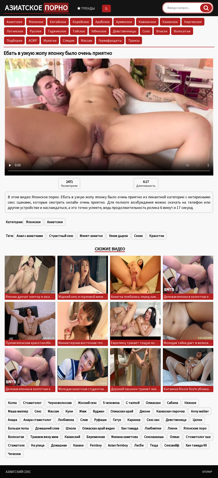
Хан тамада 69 (196, 445)
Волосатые (182, 31)
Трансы (133, 40)
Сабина (172, 403)
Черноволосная (60, 403)
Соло (146, 31)
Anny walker (200, 411)
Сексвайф (171, 445)
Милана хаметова (124, 437)
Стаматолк (16, 445)
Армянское (124, 22)
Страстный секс (61, 236)
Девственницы (124, 31)
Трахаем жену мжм (44, 437)
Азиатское (37, 8)
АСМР (33, 40)
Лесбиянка (66, 420)
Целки (197, 420)
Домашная (59, 445)
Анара (12, 420)
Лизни (172, 428)
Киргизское (193, 22)
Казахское (170, 22)
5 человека (111, 403)
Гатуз (117, 420)
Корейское (81, 22)
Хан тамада (129, 428)
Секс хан (153, 420)
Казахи (78, 445)
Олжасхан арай (121, 411)
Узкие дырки (118, 236)
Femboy (96, 445)
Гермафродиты (110, 40)
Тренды (86, 8)
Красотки (156, 236)
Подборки (14, 40)
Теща (154, 445)
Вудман (98, 411)
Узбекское (98, 31)
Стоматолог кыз (198, 437)
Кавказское (147, 22)
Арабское (102, 22)
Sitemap (207, 472)
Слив (84, 420)
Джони (144, 411)
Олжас (174, 437)
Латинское (15, 31)
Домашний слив (47, 428)
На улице (37, 445)
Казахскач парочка (170, 411)
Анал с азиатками (30, 236)
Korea (12, 403)
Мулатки (49, 40)
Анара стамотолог (37, 420)
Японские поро (195, 428)
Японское (36, 22)
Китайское (58, 22)
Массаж (86, 40)
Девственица (176, 420)
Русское (36, 31)
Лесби (138, 445)
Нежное (190, 403)
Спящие (69, 40)
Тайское (79, 31)
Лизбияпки (153, 428)
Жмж (82, 411)
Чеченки (14, 454)
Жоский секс (87, 403)
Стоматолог (32, 403)
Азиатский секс (18, 472)
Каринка (133, 420)
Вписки (161, 31)
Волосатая (16, 437)
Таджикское (57, 31)
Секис (138, 236)
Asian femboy (118, 445)
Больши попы (18, 428)
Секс (37, 411)
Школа (71, 428)
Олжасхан (153, 403)
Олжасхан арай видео (98, 428)
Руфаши (100, 420)
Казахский (72, 437)
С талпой (132, 403)
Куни (69, 411)
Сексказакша (154, 437)
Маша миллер (18, 411)
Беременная (95, 437)
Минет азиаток (91, 236)
